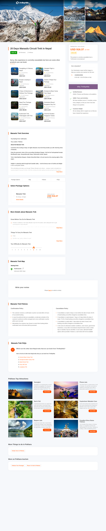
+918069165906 (78, 75)
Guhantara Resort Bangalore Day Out (49, 103)
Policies (44, 179)
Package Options (15, 179)
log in (50, 290)
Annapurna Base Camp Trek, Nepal (51, 92)
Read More (59, 171)
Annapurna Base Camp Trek (27, 359)
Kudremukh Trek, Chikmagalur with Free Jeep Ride (25, 115)
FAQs (58, 179)
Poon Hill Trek (23, 364)
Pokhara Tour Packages (18, 465)
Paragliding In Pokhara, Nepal (26, 69)
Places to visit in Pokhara (33, 465)
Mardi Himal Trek (24, 362)
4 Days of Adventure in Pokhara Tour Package (26, 92)
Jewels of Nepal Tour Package (50, 81)
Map (30, 179)
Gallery (102, 11)
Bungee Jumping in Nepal (25, 81)
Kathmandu (19, 268)
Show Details (19, 199)
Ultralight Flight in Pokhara (49, 69)
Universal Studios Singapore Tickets (49, 114)
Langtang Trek (23, 367)
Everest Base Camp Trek (26, 357)
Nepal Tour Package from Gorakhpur (25, 103)
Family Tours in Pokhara (18, 450)
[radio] (36, 196)
